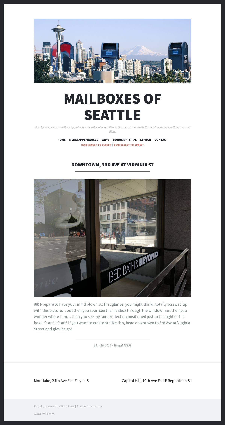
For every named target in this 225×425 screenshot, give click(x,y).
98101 (127, 345)
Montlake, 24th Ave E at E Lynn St (62, 380)
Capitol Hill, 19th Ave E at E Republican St (155, 380)
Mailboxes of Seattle (112, 106)
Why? (105, 139)
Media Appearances (83, 139)
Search (145, 139)
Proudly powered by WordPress (54, 406)
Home (61, 139)
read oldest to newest (129, 145)
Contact (161, 139)
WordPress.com (44, 414)
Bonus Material (125, 139)
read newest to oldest (96, 145)
